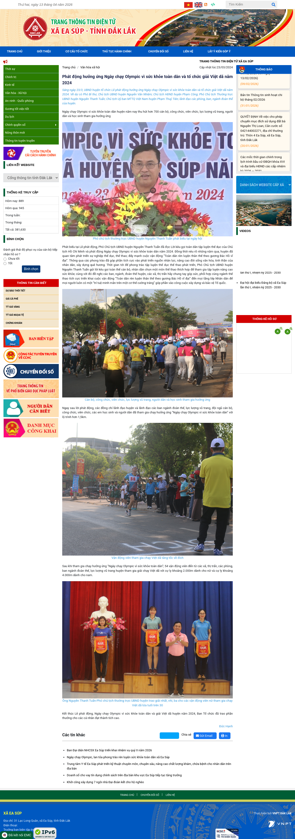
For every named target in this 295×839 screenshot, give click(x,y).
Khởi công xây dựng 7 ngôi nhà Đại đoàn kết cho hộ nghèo (105, 782)
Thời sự (10, 69)
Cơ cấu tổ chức (76, 51)
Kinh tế (9, 85)
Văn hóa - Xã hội (16, 93)
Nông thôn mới (15, 132)
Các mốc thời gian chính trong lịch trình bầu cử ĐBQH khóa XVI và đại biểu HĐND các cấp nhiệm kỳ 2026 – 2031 (263, 171)
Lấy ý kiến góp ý (219, 51)
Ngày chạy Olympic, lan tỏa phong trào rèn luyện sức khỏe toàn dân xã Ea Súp (118, 757)
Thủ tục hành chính (116, 51)
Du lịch (9, 116)
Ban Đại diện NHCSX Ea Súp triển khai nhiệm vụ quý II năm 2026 (109, 750)
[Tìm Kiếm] (251, 4)
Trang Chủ (14, 51)
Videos (245, 231)
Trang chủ (68, 67)
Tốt (10, 263)
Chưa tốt (14, 258)
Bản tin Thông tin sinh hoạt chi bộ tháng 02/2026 (263, 104)
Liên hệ (188, 51)
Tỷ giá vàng (13, 307)
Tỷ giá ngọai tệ (15, 315)
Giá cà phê (12, 299)
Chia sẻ (186, 734)
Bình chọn (31, 269)
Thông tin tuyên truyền (20, 140)
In (224, 735)
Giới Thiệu (44, 51)
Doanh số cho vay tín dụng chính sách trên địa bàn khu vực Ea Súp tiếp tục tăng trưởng (124, 775)
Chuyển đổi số (158, 51)
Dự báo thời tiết (15, 290)
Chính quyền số (30, 124)
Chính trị (10, 77)
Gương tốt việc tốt (17, 109)
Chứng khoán (14, 323)
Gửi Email (204, 735)
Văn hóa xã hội (90, 67)
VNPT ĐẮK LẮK (281, 813)
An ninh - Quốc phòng (19, 100)
